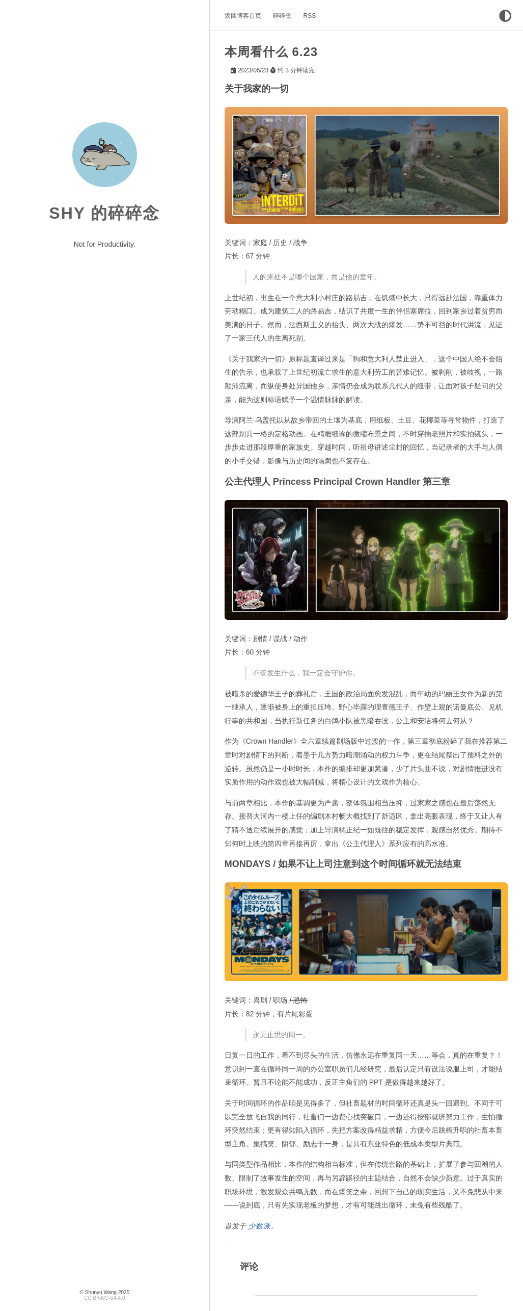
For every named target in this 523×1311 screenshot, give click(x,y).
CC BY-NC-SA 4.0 (104, 1298)
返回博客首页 (243, 15)
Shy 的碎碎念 (104, 213)
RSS (310, 15)
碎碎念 (282, 15)
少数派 (259, 1225)
